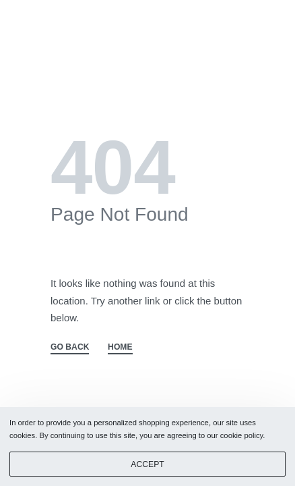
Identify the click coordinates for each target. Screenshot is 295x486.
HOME (120, 347)
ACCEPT (147, 464)
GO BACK (70, 347)
